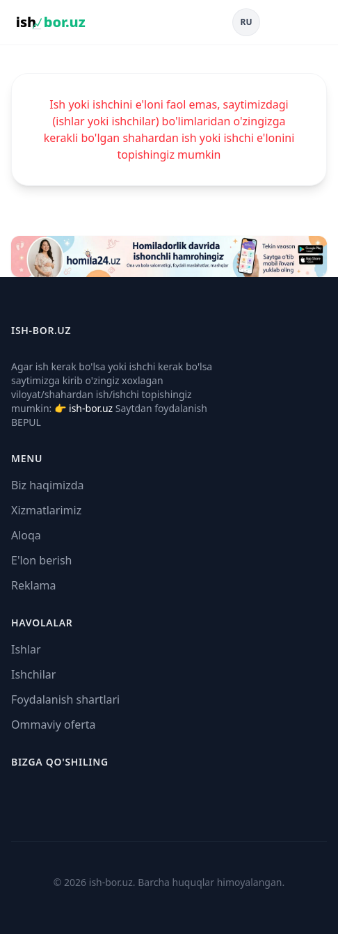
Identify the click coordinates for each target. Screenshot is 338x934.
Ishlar (26, 649)
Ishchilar (33, 674)
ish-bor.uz (91, 408)
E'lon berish (41, 560)
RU (246, 22)
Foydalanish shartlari (65, 699)
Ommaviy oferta (53, 724)
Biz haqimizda (47, 485)
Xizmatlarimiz (46, 510)
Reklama (33, 585)
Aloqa (26, 535)
